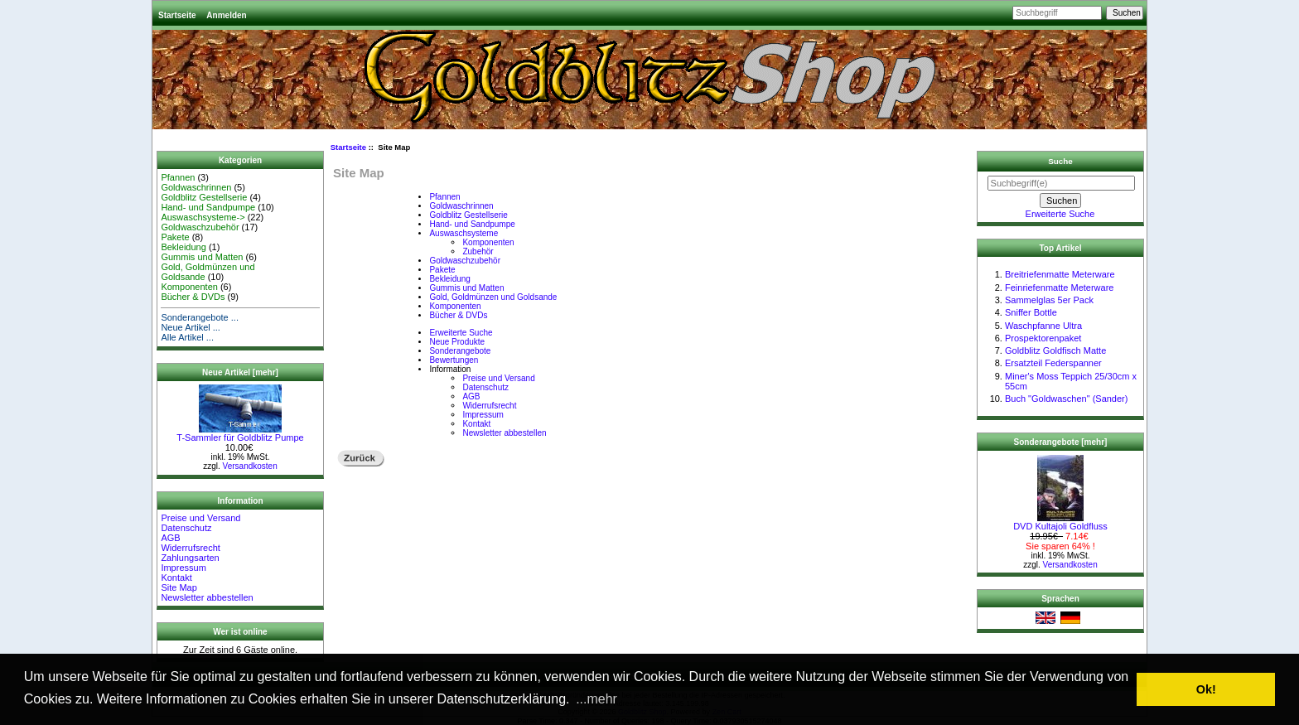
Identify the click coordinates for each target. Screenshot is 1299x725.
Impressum (183, 568)
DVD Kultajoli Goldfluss (1060, 522)
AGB (170, 538)
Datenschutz (186, 528)
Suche (1060, 161)
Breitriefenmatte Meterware (1060, 274)
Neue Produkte (457, 341)
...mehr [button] (596, 699)
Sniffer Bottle (1031, 312)
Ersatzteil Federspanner (1053, 363)
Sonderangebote (459, 350)
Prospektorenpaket (1043, 338)
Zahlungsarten (190, 558)
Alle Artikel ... (187, 337)
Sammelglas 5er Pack (1049, 300)
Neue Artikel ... (190, 327)
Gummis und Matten (202, 257)
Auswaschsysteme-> (202, 217)
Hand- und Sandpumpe (208, 207)
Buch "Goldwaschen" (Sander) (1066, 399)
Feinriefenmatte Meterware (1059, 287)
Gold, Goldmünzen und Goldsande (493, 297)
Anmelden (226, 15)
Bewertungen (453, 360)
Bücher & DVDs (193, 297)
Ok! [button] (1206, 689)
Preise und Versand (200, 518)
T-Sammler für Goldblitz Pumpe (239, 433)
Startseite (177, 15)
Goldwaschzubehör (200, 227)
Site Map (178, 587)
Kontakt (176, 577)
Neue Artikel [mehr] (240, 372)
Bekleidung (183, 247)
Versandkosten (250, 466)
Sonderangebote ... (200, 317)
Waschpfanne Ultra (1043, 326)
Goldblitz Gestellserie (204, 197)
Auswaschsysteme (463, 233)
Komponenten (189, 287)
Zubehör (477, 251)
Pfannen (178, 177)
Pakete (175, 237)
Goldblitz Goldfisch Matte (1055, 350)
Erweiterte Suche (460, 332)
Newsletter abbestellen (207, 597)
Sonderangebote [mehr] (1061, 442)
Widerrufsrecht (190, 548)
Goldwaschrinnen (196, 187)
